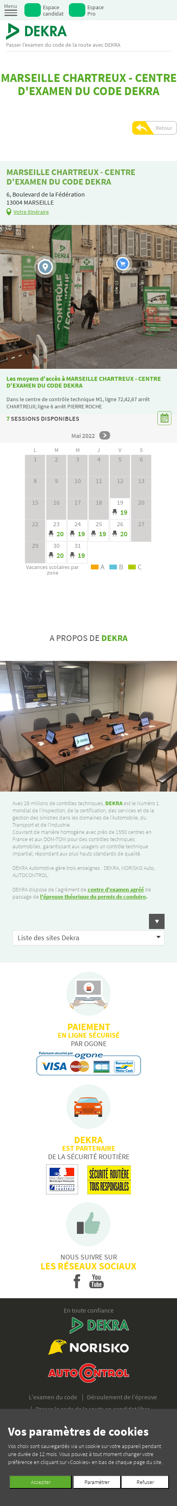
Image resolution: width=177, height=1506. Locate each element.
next (104, 435)
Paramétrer (96, 1482)
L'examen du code (53, 1397)
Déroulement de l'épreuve (122, 1397)
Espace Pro (95, 10)
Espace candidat (53, 10)
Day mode (120, 509)
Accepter (40, 1482)
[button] (88, 921)
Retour (164, 127)
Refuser (145, 1482)
